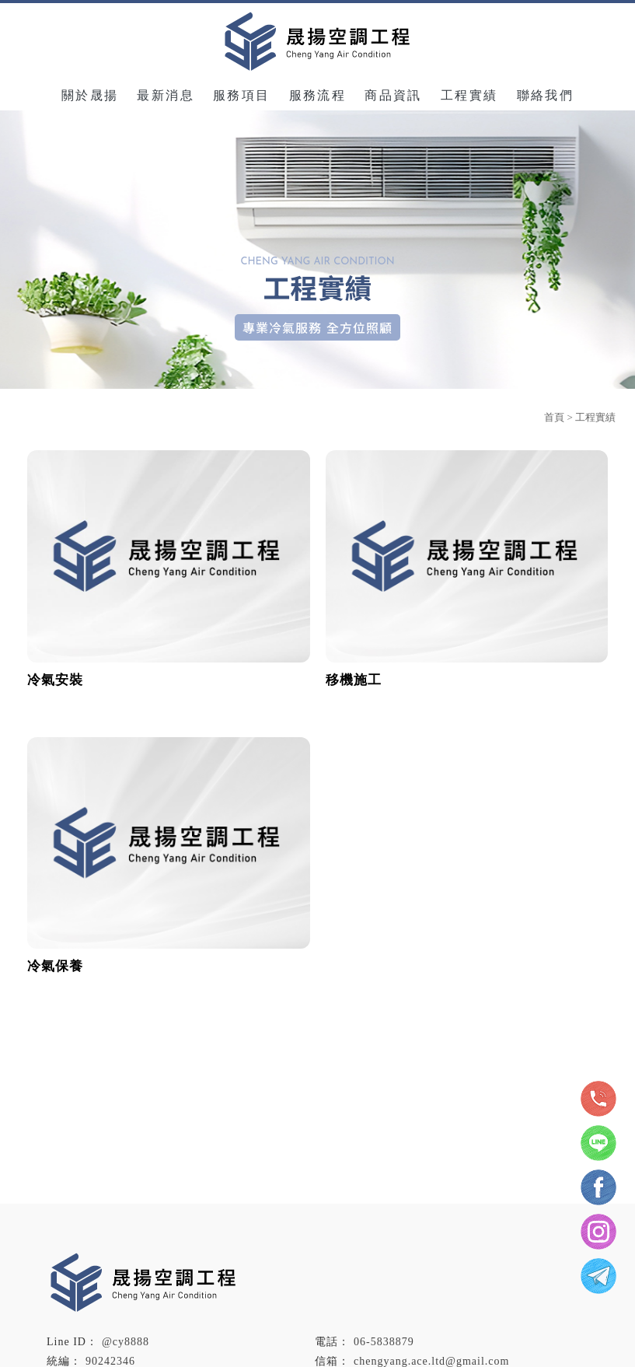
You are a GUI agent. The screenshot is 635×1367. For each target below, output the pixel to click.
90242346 (110, 1361)
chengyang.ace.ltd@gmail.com (431, 1361)
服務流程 (318, 95)
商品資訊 (393, 95)
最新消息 (165, 95)
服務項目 (241, 95)
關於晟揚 (90, 95)
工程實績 (469, 95)
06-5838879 (384, 1342)
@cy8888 (125, 1342)
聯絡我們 (545, 95)
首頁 (554, 417)
